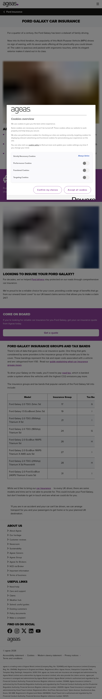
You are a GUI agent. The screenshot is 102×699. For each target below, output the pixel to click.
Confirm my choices (47, 189)
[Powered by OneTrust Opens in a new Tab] (83, 198)
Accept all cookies (77, 189)
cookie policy (34, 145)
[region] (51, 152)
